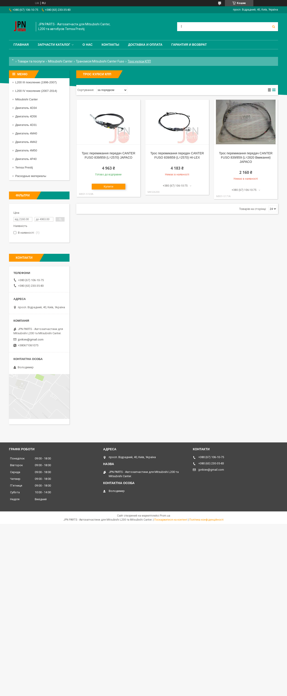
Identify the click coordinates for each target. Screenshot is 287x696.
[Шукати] (273, 26)
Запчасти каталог (54, 44)
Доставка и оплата (145, 44)
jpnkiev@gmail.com (30, 339)
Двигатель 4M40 (26, 133)
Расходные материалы (30, 176)
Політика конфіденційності (206, 519)
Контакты (110, 44)
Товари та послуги (31, 61)
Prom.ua (165, 515)
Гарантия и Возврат (189, 44)
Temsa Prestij (24, 167)
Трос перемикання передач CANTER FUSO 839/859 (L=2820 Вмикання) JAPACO (246, 157)
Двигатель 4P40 (26, 159)
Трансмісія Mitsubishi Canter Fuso (100, 61)
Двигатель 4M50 (26, 150)
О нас (88, 44)
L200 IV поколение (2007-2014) (36, 91)
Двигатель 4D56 (26, 116)
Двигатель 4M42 (26, 142)
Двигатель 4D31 (26, 125)
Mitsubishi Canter (60, 61)
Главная (21, 44)
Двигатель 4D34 (26, 108)
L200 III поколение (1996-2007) (36, 82)
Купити (108, 186)
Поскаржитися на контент (170, 519)
